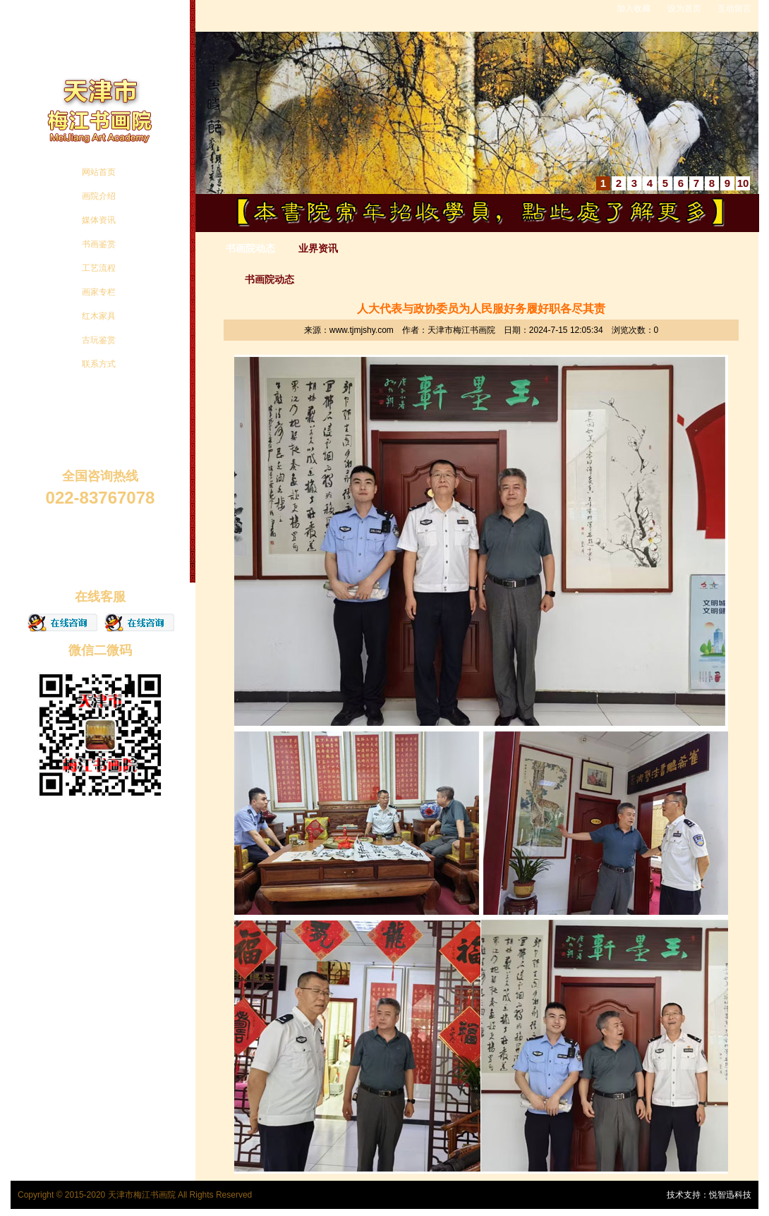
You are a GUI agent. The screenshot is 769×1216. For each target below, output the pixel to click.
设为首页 (684, 8)
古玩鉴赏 (99, 340)
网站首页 (99, 172)
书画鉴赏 (99, 244)
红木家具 (99, 316)
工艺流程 (99, 268)
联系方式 (99, 364)
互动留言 (734, 8)
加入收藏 (633, 8)
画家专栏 (99, 292)
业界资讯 (318, 248)
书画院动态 (250, 248)
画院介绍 (99, 196)
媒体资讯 (99, 220)
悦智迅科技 (730, 1195)
